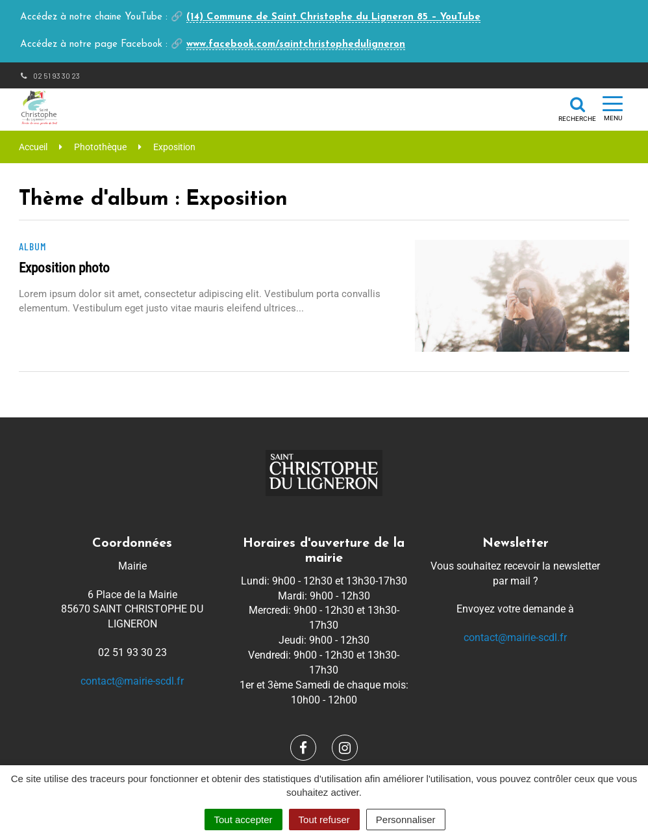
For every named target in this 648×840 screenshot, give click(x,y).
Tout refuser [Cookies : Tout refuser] (324, 819)
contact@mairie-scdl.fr (132, 681)
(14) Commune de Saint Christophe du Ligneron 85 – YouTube (333, 17)
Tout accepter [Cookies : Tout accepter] (243, 819)
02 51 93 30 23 (49, 75)
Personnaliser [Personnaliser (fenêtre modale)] (406, 819)
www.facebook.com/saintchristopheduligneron (295, 44)
